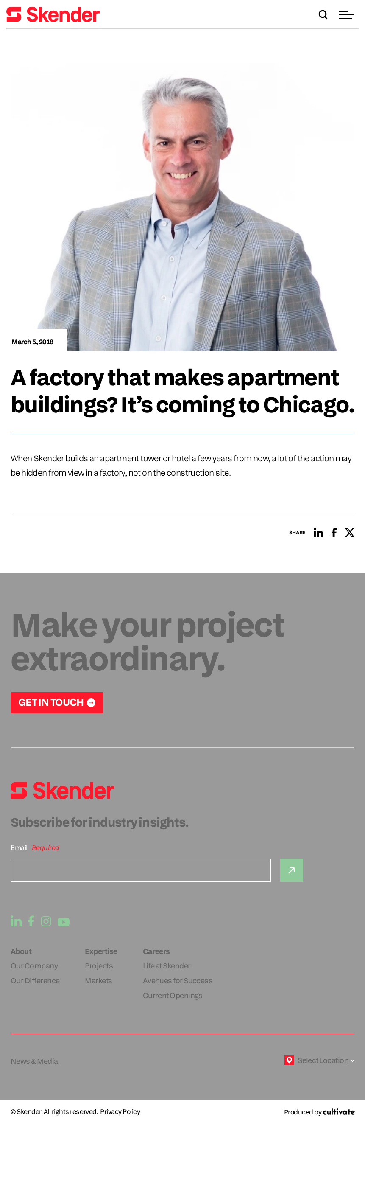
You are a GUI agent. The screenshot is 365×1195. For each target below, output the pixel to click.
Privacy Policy (120, 1112)
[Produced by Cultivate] (319, 1112)
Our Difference (35, 980)
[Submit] (291, 870)
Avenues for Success (178, 980)
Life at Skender (167, 965)
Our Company (34, 965)
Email (19, 848)
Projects (99, 965)
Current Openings (173, 995)
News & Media (34, 1061)
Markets (98, 980)
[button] (348, 14)
